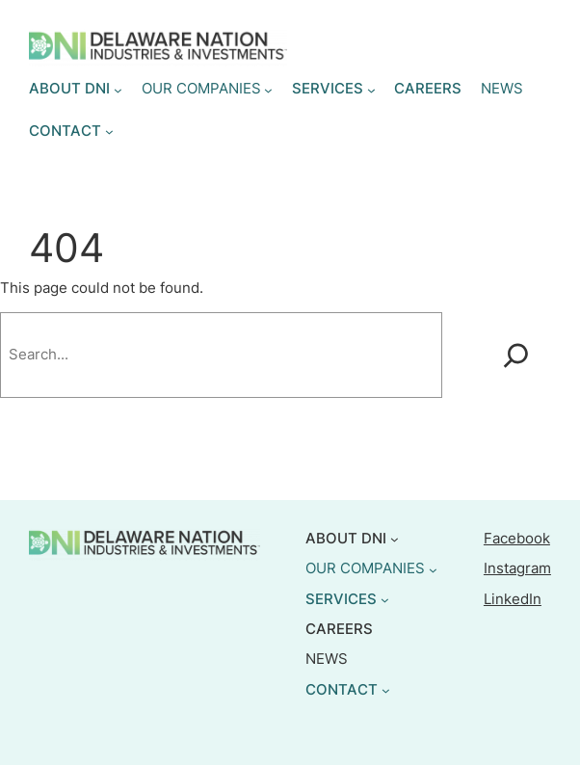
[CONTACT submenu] (109, 131)
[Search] (516, 355)
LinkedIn (512, 599)
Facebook (517, 538)
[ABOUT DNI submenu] (118, 90)
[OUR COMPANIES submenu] (268, 90)
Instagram (517, 568)
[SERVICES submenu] (371, 90)
